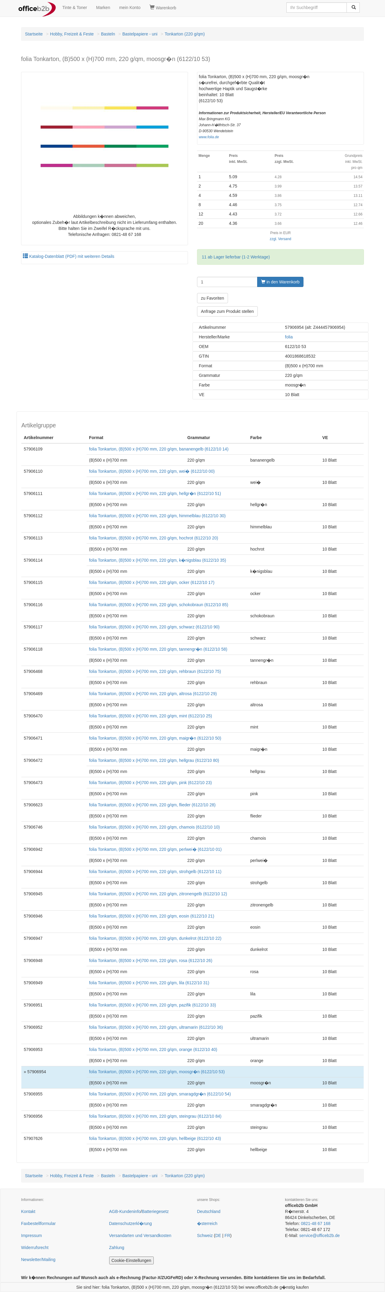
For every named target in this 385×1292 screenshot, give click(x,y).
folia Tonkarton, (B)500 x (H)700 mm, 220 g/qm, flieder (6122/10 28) (152, 804)
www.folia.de (209, 137)
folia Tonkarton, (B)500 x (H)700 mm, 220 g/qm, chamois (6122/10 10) (154, 827)
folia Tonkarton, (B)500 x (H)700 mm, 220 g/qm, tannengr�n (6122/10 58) (158, 649)
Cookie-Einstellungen (131, 1260)
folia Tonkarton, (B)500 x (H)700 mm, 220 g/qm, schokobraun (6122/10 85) (158, 604)
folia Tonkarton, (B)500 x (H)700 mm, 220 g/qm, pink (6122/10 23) (150, 782)
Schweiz (205, 1235)
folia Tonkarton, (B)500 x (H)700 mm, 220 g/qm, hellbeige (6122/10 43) (155, 1138)
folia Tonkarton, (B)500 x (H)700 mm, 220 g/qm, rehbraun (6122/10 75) (155, 671)
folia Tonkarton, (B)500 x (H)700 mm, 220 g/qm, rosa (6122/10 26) (150, 960)
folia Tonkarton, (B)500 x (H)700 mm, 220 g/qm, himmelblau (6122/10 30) (157, 515)
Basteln (108, 34)
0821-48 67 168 (315, 1223)
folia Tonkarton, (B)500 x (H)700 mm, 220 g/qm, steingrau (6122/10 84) (155, 1116)
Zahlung (117, 1247)
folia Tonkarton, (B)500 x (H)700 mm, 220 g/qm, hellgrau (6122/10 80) (154, 760)
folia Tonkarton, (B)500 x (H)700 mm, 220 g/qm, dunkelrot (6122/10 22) (155, 938)
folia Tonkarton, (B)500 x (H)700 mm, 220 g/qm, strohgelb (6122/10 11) (155, 871)
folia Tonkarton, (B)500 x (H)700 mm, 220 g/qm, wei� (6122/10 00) (152, 471)
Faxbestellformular (38, 1223)
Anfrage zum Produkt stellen (227, 311)
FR (227, 1235)
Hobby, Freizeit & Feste (72, 34)
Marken (103, 7)
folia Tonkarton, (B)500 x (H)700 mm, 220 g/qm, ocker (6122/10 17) (151, 582)
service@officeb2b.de (319, 1235)
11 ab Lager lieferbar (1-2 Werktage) (236, 257)
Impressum (31, 1235)
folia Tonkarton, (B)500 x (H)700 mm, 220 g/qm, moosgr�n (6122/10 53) (157, 1071)
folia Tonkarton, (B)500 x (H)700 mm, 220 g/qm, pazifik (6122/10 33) (152, 1005)
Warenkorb (162, 7)
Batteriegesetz (155, 1211)
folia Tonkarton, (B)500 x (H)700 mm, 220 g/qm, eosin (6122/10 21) (151, 916)
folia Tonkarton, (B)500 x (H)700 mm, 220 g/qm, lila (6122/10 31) (149, 982)
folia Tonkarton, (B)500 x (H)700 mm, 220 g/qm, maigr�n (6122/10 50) (155, 738)
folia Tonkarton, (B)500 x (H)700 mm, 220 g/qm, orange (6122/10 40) (153, 1049)
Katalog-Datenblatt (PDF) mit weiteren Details (68, 256)
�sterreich (207, 1223)
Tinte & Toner (74, 7)
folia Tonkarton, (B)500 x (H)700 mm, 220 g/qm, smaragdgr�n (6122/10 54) (160, 1094)
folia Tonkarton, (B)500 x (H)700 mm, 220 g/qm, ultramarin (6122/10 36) (156, 1027)
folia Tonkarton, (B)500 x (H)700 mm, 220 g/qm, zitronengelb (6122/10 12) (158, 893)
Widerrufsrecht (34, 1247)
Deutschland (208, 1211)
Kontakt (28, 1211)
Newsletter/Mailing (38, 1259)
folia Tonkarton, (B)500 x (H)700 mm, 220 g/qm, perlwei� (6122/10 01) (155, 849)
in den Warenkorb (280, 281)
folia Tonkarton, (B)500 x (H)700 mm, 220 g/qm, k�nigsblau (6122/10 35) (157, 560)
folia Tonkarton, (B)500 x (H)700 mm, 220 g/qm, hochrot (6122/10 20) (153, 538)
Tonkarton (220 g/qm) (185, 34)
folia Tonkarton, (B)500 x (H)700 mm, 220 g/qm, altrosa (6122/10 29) (153, 693)
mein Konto (129, 7)
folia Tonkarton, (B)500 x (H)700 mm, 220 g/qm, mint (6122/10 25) (150, 715)
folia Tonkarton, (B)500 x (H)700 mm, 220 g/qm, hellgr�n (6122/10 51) (155, 493)
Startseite (34, 34)
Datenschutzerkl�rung (130, 1223)
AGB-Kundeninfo (125, 1211)
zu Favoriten (212, 298)
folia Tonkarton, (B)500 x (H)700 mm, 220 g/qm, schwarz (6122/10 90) (154, 627)
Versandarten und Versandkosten (140, 1235)
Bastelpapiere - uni (140, 34)
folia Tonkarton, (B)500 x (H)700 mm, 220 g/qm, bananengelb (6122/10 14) (159, 449)
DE (218, 1235)
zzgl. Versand (280, 239)
